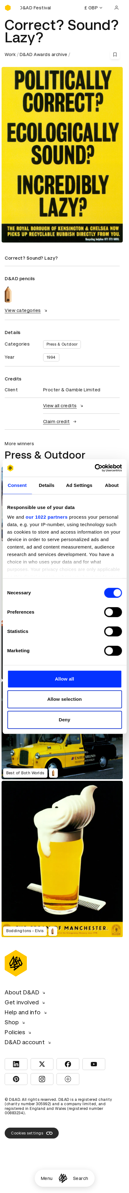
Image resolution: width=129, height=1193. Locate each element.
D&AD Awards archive (43, 54)
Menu (47, 1178)
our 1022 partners (46, 517)
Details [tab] (46, 485)
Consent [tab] (17, 485)
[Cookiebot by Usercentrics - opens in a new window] (94, 468)
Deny (64, 719)
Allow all (64, 678)
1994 (51, 357)
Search (80, 1178)
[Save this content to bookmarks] (115, 54)
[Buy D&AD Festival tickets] (36, 8)
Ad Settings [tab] (79, 485)
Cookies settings (31, 1133)
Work (10, 54)
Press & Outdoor (62, 344)
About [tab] (112, 485)
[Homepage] (63, 1178)
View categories (27, 310)
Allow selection (64, 699)
